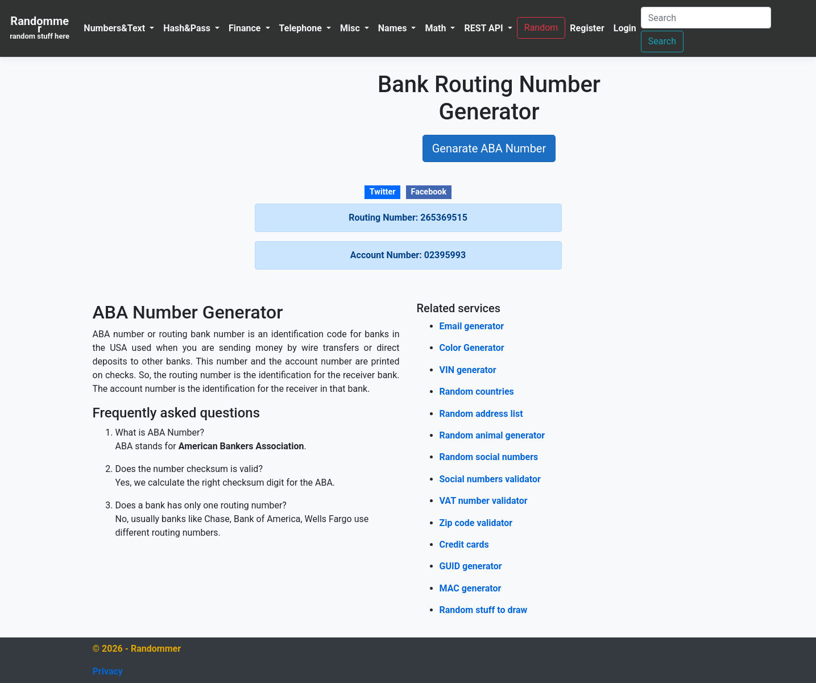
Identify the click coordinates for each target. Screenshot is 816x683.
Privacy (108, 671)
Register (587, 28)
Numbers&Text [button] (115, 28)
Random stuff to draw (484, 610)
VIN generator (468, 370)
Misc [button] (351, 28)
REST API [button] (484, 28)
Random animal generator (492, 435)
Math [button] (436, 28)
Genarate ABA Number (489, 148)
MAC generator (471, 588)
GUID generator (471, 566)
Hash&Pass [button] (188, 28)
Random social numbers (489, 457)
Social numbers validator (490, 479)
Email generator (472, 326)
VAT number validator (484, 500)
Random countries (477, 391)
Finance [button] (246, 28)
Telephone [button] (301, 28)
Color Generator (472, 347)
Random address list (481, 413)
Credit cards (464, 544)
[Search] (706, 17)
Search (662, 41)
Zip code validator (476, 523)
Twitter (383, 192)
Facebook (429, 192)
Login (625, 28)
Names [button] (393, 28)
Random (541, 27)
